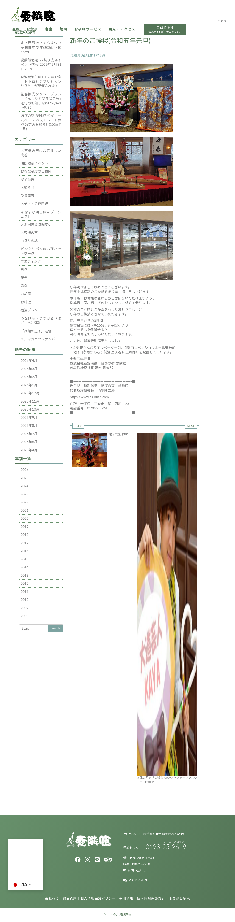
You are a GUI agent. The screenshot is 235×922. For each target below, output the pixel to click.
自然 (24, 270)
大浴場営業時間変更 (36, 224)
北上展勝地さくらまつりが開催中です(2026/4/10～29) (41, 47)
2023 (25, 494)
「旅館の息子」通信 (36, 331)
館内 (65, 30)
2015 (25, 559)
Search (55, 628)
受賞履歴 (27, 196)
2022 (25, 502)
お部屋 (26, 294)
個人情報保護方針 (151, 899)
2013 (25, 575)
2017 (25, 543)
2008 (25, 616)
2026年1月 (29, 385)
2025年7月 (29, 434)
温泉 (17, 30)
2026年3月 (29, 369)
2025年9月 (29, 417)
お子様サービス (90, 30)
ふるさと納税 (179, 899)
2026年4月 (29, 360)
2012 (25, 583)
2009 (25, 608)
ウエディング (31, 261)
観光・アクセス (124, 30)
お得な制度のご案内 (36, 171)
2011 (25, 591)
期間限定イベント (34, 163)
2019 (25, 527)
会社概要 (52, 899)
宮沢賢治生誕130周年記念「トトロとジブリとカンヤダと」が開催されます (41, 81)
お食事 (33, 30)
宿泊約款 (70, 899)
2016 (25, 551)
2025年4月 (29, 450)
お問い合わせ (134, 871)
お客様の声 (29, 232)
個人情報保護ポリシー (98, 899)
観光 (24, 278)
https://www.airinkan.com (89, 397)
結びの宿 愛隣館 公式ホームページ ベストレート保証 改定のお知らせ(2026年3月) (41, 122)
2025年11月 (30, 401)
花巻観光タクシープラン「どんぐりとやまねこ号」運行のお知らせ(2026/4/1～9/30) (41, 101)
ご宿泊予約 (167, 30)
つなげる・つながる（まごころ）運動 (41, 320)
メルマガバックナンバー (40, 339)
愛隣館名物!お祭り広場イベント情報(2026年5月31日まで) (41, 64)
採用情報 (126, 899)
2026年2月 (29, 377)
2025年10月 (30, 409)
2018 (25, 535)
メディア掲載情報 (34, 204)
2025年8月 (29, 425)
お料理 (26, 302)
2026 (25, 470)
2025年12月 (30, 393)
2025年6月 (29, 442)
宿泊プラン (29, 310)
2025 (25, 478)
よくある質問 (135, 881)
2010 (25, 600)
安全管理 (27, 179)
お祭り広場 (29, 241)
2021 (25, 510)
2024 (25, 486)
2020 (25, 518)
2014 (25, 567)
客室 (50, 30)
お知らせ (27, 187)
